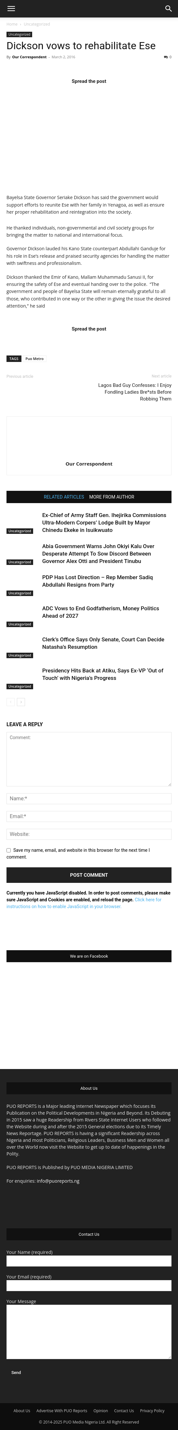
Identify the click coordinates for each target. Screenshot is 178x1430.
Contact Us (124, 1410)
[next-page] (21, 702)
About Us (22, 1410)
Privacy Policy (152, 1410)
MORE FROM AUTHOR (111, 497)
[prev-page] (10, 702)
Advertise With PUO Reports (61, 1410)
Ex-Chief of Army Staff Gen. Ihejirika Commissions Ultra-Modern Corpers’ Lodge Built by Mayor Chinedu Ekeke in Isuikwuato (104, 522)
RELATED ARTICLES (64, 497)
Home (12, 24)
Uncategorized (37, 24)
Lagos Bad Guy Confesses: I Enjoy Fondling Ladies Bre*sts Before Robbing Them (135, 392)
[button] (11, 8)
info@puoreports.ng (58, 1181)
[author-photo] (89, 454)
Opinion (101, 1410)
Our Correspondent (29, 56)
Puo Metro (35, 358)
